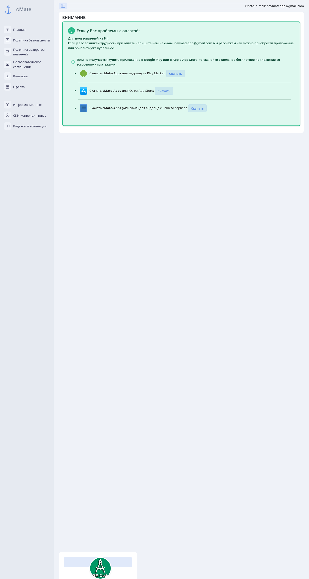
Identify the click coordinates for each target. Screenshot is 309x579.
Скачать (175, 73)
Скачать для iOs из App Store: (122, 90)
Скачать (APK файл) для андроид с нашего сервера (138, 108)
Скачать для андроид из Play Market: (127, 73)
